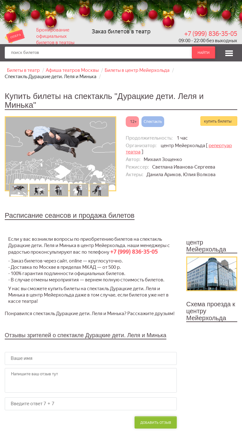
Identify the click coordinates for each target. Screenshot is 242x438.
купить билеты (218, 121)
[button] (229, 52)
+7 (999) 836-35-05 (210, 33)
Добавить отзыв (155, 422)
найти (204, 52)
